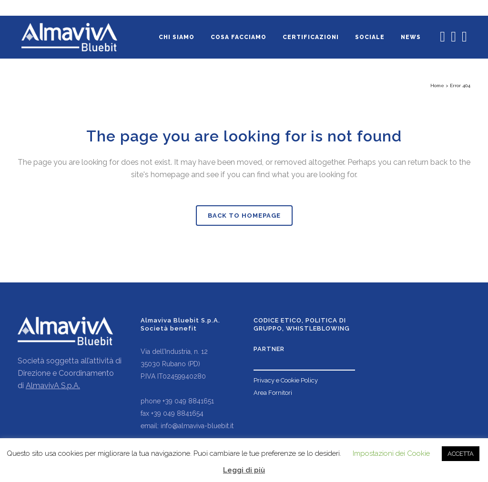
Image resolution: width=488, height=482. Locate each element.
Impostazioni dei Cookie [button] (391, 453)
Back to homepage (244, 215)
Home (437, 85)
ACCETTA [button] (460, 453)
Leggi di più (244, 470)
